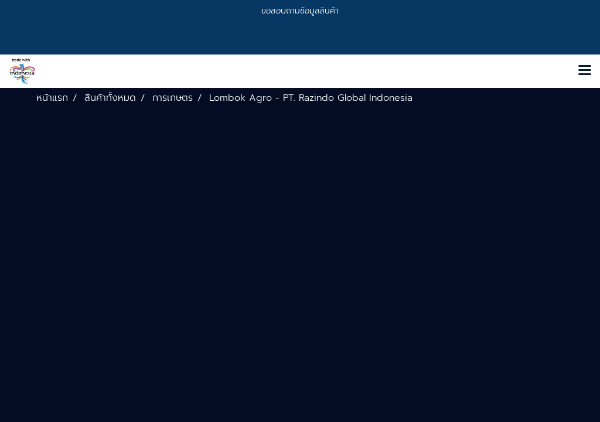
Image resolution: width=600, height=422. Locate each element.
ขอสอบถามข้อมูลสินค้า (300, 11)
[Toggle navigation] (585, 71)
